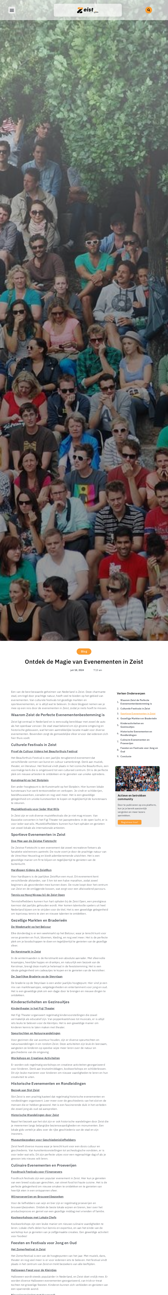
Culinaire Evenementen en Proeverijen (135, 741)
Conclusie (125, 756)
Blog (84, 651)
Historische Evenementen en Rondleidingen (136, 733)
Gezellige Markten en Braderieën (138, 718)
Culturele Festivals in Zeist (135, 708)
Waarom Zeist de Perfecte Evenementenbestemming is (136, 702)
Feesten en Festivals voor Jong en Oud (139, 749)
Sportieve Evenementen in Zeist (137, 713)
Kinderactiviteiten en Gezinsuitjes (132, 725)
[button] (148, 10)
